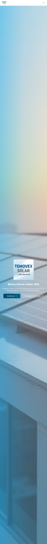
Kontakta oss (12, 296)
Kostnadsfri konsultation (32, 296)
